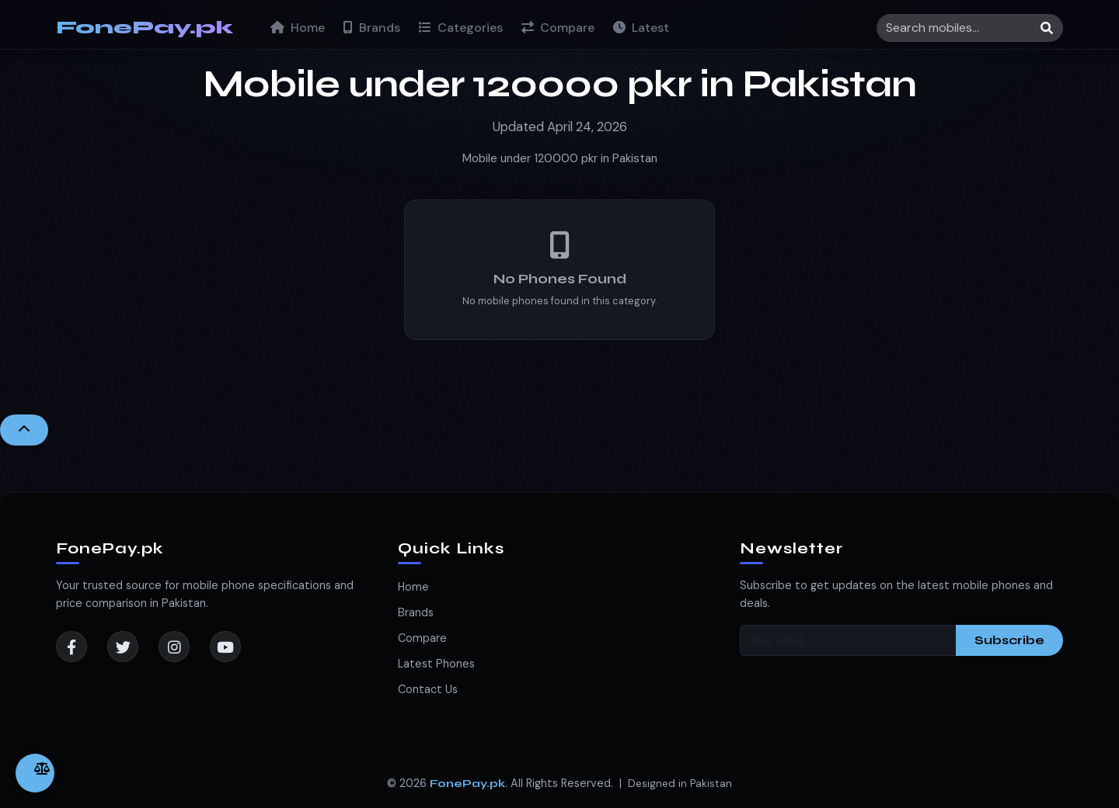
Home (297, 27)
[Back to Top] (24, 430)
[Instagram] (174, 646)
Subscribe (1009, 640)
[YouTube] (225, 646)
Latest (641, 27)
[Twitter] (122, 646)
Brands (371, 27)
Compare (557, 27)
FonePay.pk (144, 27)
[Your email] (848, 640)
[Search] (970, 28)
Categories (461, 27)
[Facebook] (71, 646)
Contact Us (428, 689)
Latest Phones (436, 664)
